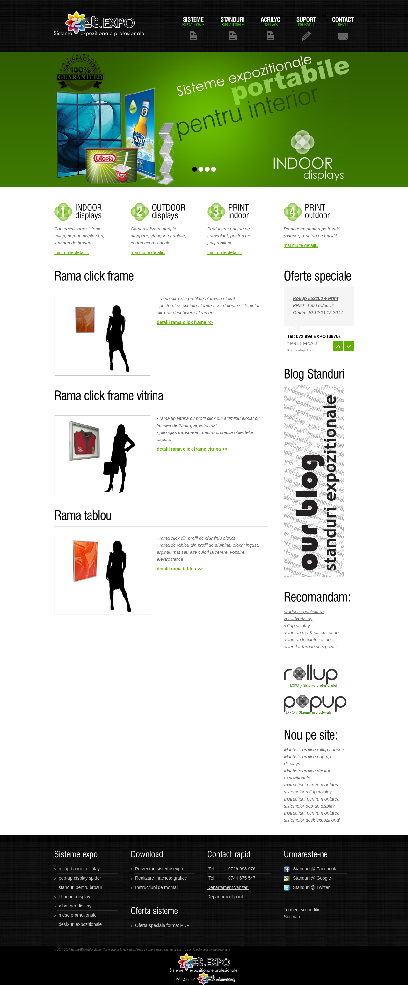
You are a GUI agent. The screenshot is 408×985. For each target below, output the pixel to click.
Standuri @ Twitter (307, 887)
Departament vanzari (228, 887)
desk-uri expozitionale (80, 924)
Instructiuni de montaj (156, 887)
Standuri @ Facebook (310, 869)
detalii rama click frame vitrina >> (192, 449)
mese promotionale (78, 915)
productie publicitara (304, 611)
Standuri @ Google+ (308, 878)
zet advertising (298, 618)
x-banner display (75, 905)
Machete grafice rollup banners (314, 749)
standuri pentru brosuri (81, 887)
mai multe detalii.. (71, 252)
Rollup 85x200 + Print (315, 298)
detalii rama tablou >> (180, 568)
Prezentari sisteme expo (159, 868)
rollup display (297, 625)
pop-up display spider (80, 878)
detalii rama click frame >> (185, 322)
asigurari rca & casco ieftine (311, 632)
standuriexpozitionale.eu (100, 26)
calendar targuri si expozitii (310, 646)
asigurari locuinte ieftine (307, 639)
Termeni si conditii (301, 909)
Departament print (225, 896)
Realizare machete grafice (161, 878)
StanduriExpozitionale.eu (85, 949)
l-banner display (74, 896)
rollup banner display (79, 868)
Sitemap (292, 916)
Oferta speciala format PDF (162, 925)
